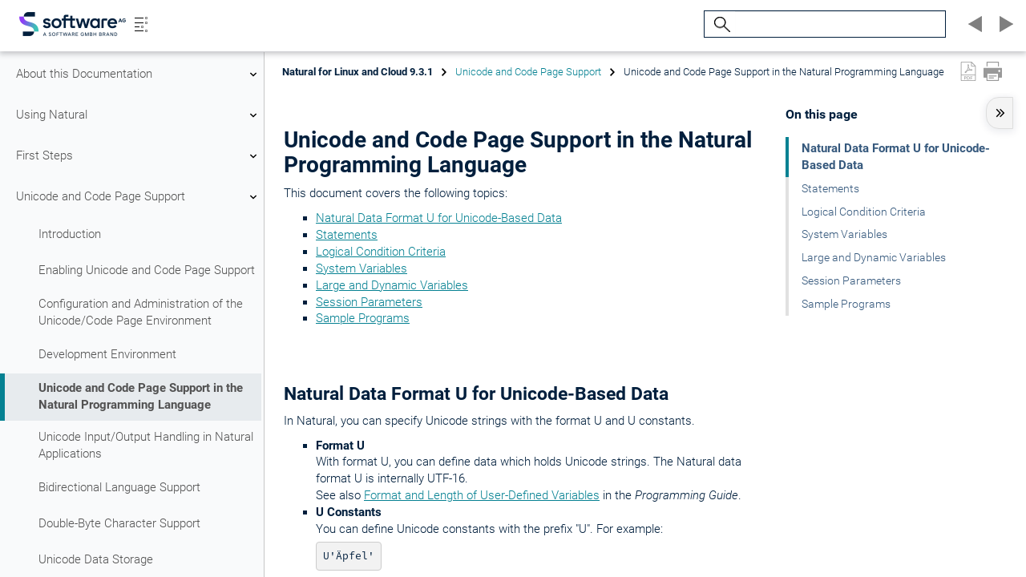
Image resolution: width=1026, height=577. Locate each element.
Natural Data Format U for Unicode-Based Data (439, 218)
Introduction (69, 234)
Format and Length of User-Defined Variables (482, 495)
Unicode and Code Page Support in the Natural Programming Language (140, 396)
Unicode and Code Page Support (138, 197)
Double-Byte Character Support (119, 523)
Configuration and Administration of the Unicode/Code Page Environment (140, 312)
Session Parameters (369, 302)
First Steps (138, 156)
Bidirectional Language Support (119, 487)
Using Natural (138, 115)
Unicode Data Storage (95, 559)
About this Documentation (138, 75)
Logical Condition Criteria (381, 251)
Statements (347, 235)
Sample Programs (363, 318)
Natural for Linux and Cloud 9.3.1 (357, 72)
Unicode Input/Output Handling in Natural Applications (145, 445)
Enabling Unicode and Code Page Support (146, 270)
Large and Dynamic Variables (392, 285)
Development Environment (107, 354)
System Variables (361, 268)
